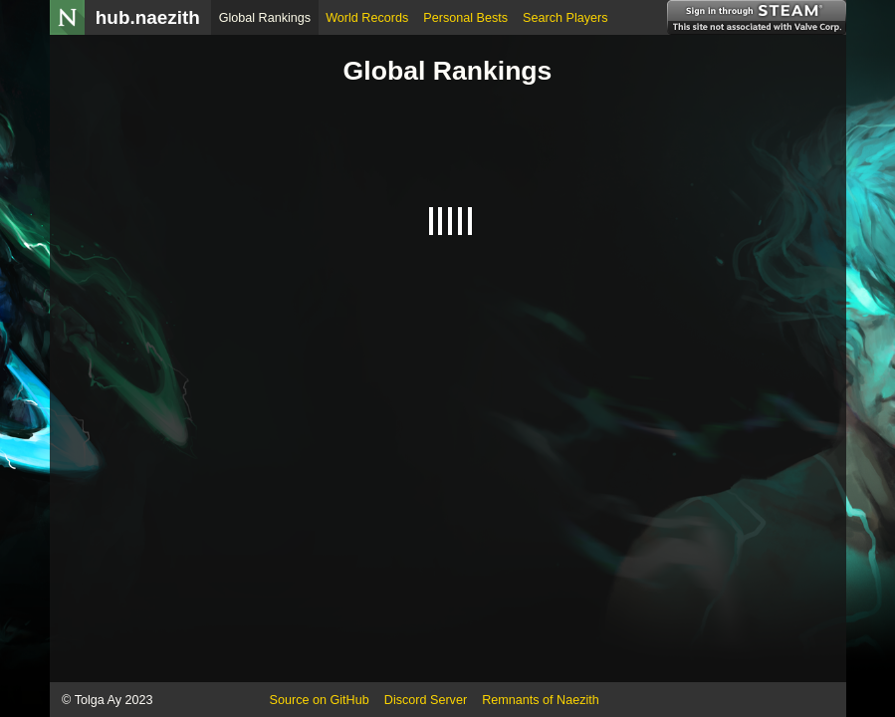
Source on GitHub (319, 700)
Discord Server (425, 700)
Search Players (565, 18)
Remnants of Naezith (540, 700)
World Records (367, 18)
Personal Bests (465, 18)
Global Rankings (265, 18)
